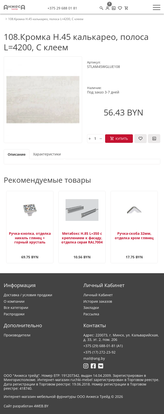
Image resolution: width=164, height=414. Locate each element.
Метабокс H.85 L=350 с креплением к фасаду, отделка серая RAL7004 (82, 237)
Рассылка (91, 314)
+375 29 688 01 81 (62, 8)
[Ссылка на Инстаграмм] (85, 365)
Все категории (16, 307)
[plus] (89, 138)
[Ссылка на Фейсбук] (93, 365)
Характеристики (47, 154)
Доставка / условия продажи (28, 295)
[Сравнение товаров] (114, 8)
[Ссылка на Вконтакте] (100, 365)
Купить (122, 138)
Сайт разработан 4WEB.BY (26, 406)
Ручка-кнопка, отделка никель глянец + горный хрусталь (30, 237)
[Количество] (95, 138)
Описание (16, 154)
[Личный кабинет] (107, 8)
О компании (14, 301)
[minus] (100, 138)
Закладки (91, 307)
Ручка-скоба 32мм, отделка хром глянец (134, 235)
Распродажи (14, 314)
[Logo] (14, 7)
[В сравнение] (154, 138)
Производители (17, 335)
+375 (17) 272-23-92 (99, 352)
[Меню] (156, 7)
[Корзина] (126, 8)
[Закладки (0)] (120, 8)
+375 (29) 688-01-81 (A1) (103, 345)
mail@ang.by (94, 358)
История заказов (97, 301)
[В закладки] (140, 138)
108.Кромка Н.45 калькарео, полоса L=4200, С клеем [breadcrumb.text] (45, 19)
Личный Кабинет (98, 295)
